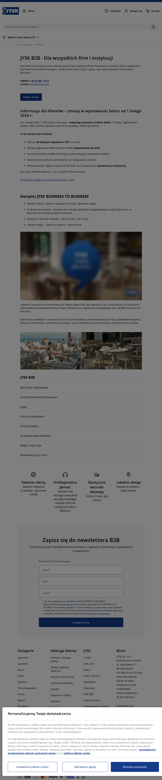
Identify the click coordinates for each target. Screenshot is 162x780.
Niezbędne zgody (85, 766)
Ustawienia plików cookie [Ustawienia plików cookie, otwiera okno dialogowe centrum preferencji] (32, 766)
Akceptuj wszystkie (135, 766)
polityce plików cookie (77, 753)
